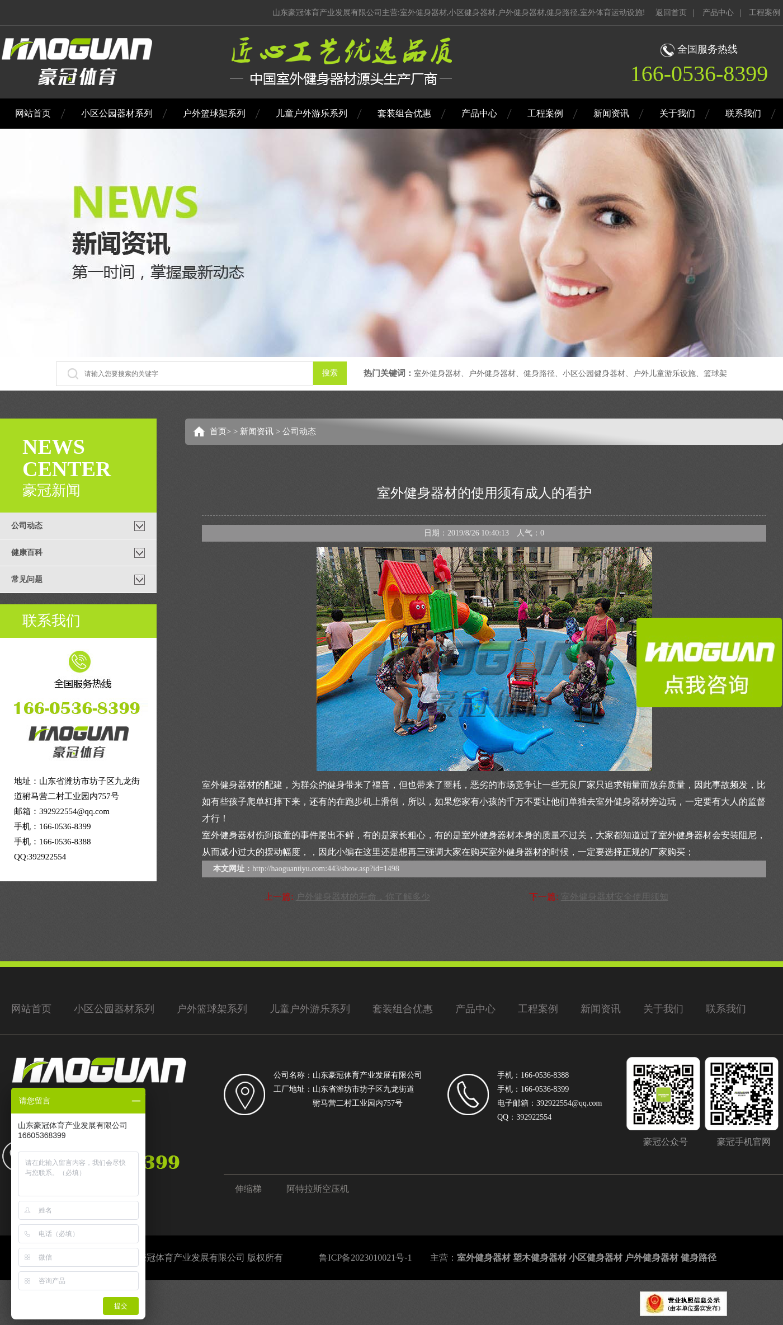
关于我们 (677, 113)
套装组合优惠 (404, 113)
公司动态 (27, 525)
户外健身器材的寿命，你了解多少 (363, 896)
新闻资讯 (611, 113)
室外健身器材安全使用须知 (614, 896)
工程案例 (764, 12)
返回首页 (671, 12)
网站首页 (33, 113)
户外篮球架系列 (214, 113)
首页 (218, 431)
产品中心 (718, 12)
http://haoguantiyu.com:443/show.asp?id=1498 (325, 868)
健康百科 (27, 552)
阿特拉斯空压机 (317, 1189)
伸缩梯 (248, 1189)
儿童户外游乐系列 (311, 113)
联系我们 (743, 113)
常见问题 (27, 579)
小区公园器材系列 (117, 113)
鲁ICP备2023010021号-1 (365, 1257)
